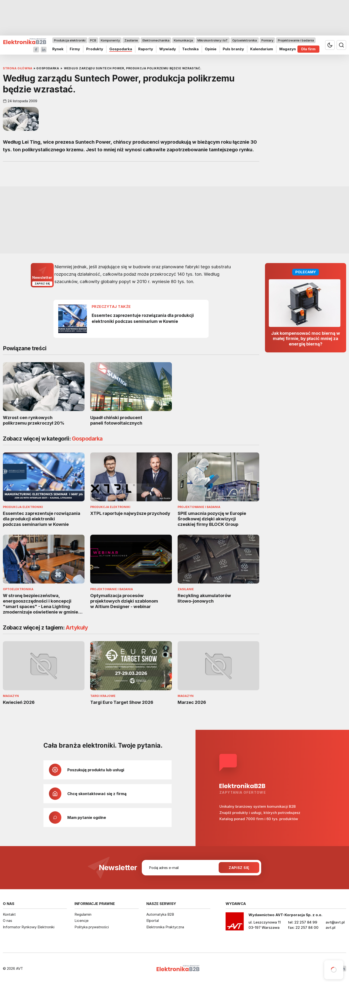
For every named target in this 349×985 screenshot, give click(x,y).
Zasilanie (131, 40)
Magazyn (287, 49)
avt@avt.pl (335, 922)
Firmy (75, 49)
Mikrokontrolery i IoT (212, 40)
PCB (93, 40)
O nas (7, 920)
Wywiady (167, 49)
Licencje (81, 920)
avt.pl (330, 927)
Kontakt (9, 914)
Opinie (211, 49)
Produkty (94, 49)
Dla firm (308, 49)
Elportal (152, 920)
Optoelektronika (244, 40)
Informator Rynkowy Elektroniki (28, 927)
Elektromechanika (156, 40)
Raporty (145, 49)
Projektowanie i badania (296, 40)
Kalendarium (261, 49)
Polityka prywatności (91, 927)
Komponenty (110, 40)
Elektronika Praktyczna (165, 927)
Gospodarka (120, 49)
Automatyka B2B (160, 914)
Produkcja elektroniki (69, 40)
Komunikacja (183, 40)
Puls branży (233, 49)
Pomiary (267, 40)
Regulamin (82, 914)
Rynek (57, 49)
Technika (190, 49)
